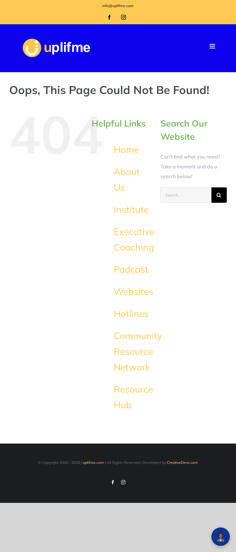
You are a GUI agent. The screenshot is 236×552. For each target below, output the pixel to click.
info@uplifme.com (118, 5)
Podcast (131, 269)
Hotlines (131, 313)
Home (126, 149)
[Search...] (185, 195)
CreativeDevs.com (182, 462)
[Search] (219, 195)
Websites (133, 291)
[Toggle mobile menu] (213, 46)
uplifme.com (93, 462)
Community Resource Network (138, 351)
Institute (131, 209)
